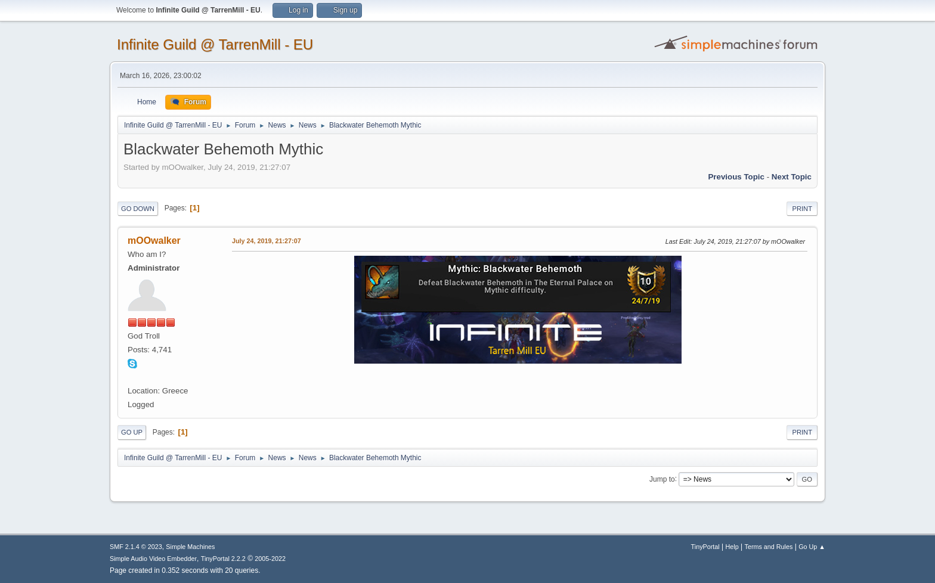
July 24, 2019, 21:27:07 (266, 240)
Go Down (137, 208)
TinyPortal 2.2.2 (223, 558)
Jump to (662, 479)
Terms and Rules (769, 546)
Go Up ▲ (811, 546)
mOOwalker (154, 240)
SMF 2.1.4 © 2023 (136, 546)
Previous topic (736, 176)
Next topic (792, 176)
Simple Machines (190, 546)
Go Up (132, 432)
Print (802, 208)
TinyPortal (705, 546)
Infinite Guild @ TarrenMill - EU (215, 44)
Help (732, 546)
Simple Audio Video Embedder (153, 558)
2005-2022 (270, 558)
